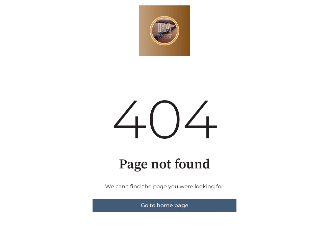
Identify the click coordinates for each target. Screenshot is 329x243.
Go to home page (164, 205)
